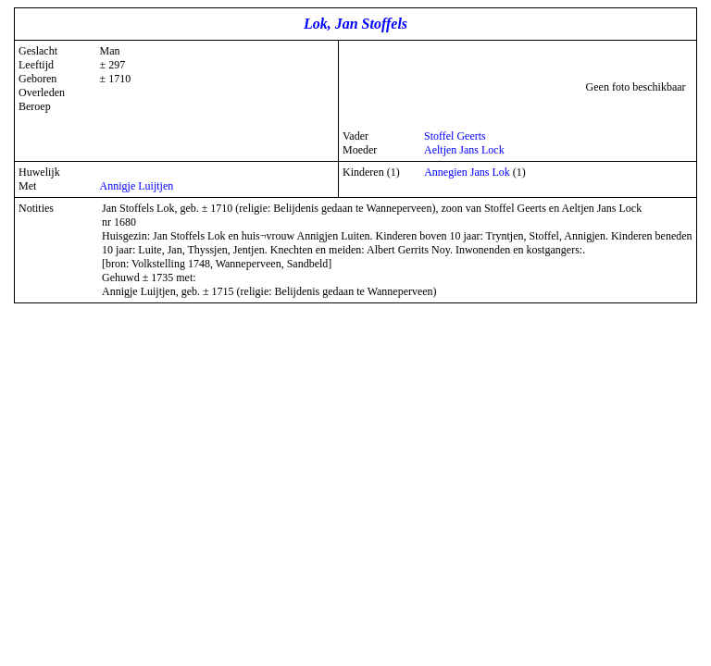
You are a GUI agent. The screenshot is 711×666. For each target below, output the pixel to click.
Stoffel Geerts (455, 136)
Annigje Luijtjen (137, 185)
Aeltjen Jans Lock (464, 149)
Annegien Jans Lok (467, 172)
